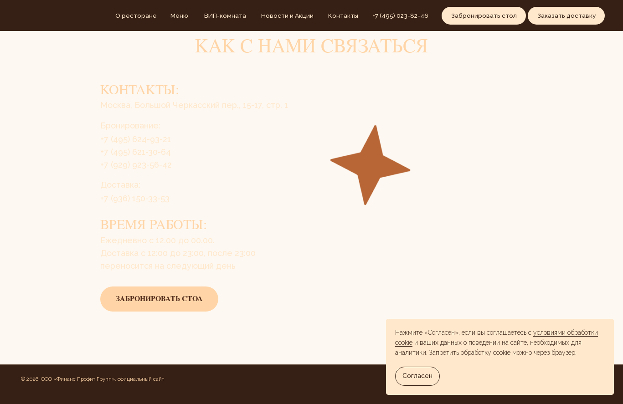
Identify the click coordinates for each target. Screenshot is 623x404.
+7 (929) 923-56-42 (136, 164)
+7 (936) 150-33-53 (135, 198)
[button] (484, 16)
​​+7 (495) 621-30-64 (135, 152)
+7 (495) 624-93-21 (135, 139)
